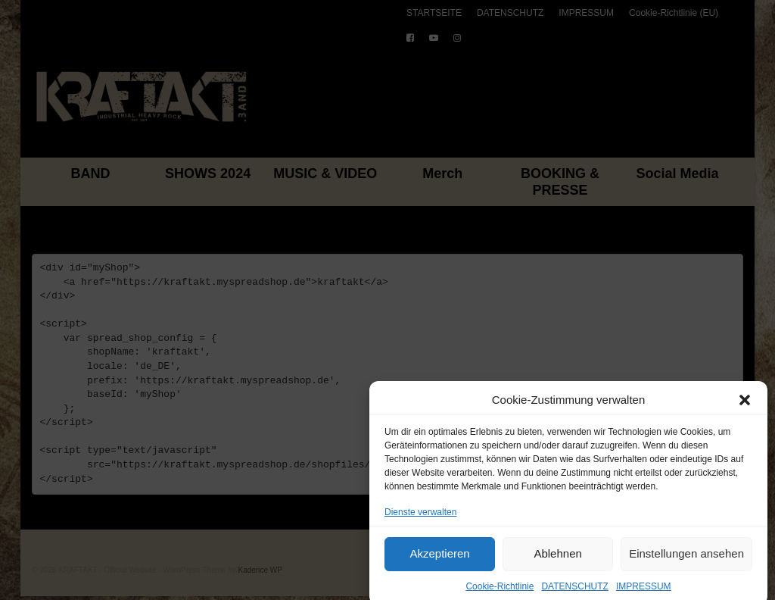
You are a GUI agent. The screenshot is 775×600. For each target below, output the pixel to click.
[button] (744, 406)
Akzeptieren (439, 560)
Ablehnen (557, 560)
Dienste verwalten (420, 519)
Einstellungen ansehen (686, 560)
